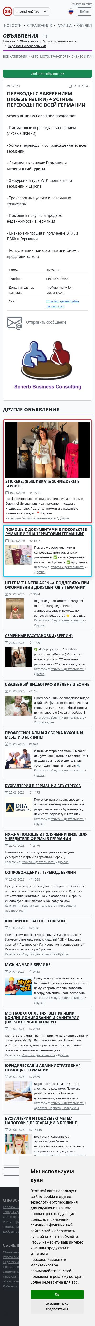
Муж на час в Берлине (28, 964)
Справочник (39, 25)
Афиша (65, 25)
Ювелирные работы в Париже (35, 921)
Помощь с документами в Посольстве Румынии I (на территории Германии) (46, 531)
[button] (84, 340)
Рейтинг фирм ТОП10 (18, 1222)
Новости (13, 25)
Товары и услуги (15, 1212)
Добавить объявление (47, 73)
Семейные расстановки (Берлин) (39, 635)
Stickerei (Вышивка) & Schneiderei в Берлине (42, 483)
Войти (84, 11)
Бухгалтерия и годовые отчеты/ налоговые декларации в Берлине (41, 1120)
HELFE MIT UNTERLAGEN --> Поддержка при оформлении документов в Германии (47, 585)
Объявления (21, 35)
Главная (9, 41)
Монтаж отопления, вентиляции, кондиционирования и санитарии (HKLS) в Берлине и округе (42, 1018)
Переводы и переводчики (27, 46)
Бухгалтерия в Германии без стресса (43, 785)
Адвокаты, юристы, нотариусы (56, 1108)
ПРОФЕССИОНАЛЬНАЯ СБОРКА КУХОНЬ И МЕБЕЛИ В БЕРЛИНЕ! (44, 735)
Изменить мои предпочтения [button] (57, 1306)
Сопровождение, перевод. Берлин (40, 872)
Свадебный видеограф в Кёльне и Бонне (47, 684)
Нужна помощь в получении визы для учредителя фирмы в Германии (46, 836)
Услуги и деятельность (60, 41)
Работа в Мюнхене (16, 1257)
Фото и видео (44, 722)
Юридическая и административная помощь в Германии (43, 1067)
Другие (63, 518)
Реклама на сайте (81, 3)
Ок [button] (57, 1294)
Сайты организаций (17, 1217)
